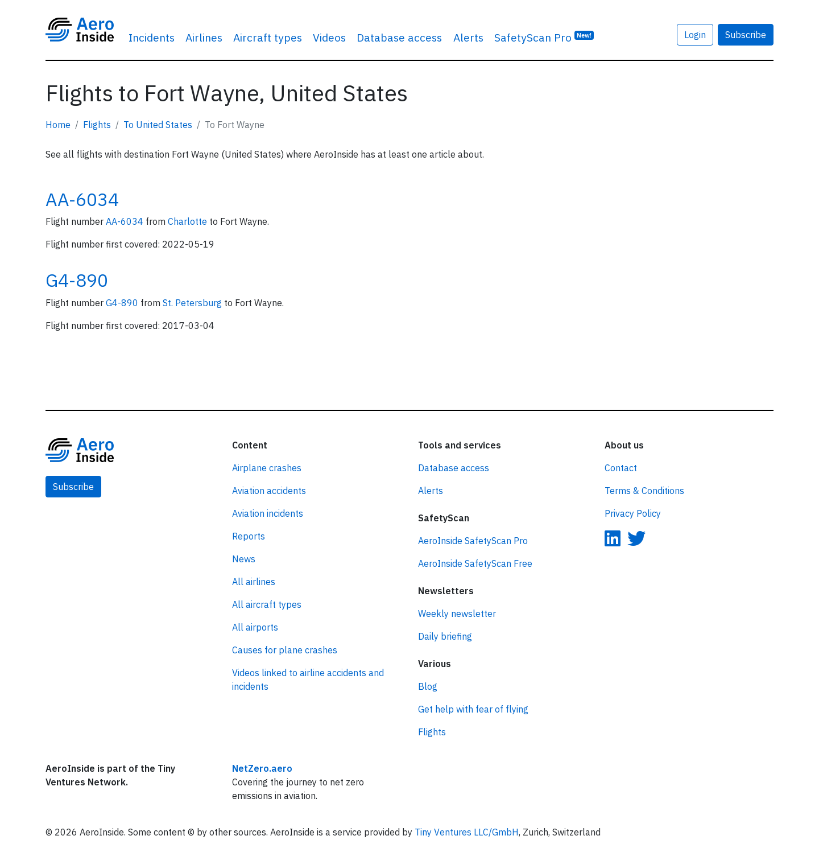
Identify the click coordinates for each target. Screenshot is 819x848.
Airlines (203, 37)
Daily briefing (445, 636)
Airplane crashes (266, 468)
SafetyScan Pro (544, 36)
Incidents (152, 37)
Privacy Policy (633, 513)
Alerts (468, 37)
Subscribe (745, 34)
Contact (621, 468)
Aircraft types (267, 37)
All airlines (253, 581)
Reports (248, 536)
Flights (97, 124)
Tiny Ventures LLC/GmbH (467, 832)
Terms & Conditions (644, 490)
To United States (157, 124)
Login (695, 34)
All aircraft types (266, 604)
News (243, 559)
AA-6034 (82, 199)
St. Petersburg (193, 302)
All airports (255, 627)
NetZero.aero (262, 768)
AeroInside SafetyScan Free (475, 563)
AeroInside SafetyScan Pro (473, 540)
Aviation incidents (267, 513)
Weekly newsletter (457, 613)
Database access (399, 37)
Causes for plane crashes (284, 650)
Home (58, 124)
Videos (329, 37)
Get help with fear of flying (473, 709)
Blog (427, 686)
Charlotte (188, 221)
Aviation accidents (269, 490)
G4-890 (77, 280)
